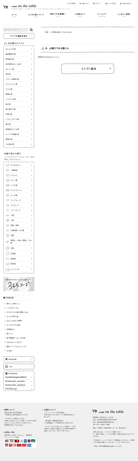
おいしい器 (10, 69)
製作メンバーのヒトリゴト (17, 346)
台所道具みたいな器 (13, 64)
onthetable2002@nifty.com (105, 422)
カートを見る (111, 3)
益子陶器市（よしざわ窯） (17, 338)
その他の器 (10, 144)
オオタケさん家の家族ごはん (17, 312)
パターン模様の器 (12, 79)
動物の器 (9, 94)
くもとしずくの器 (12, 119)
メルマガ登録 (71, 3)
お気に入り (85, 3)
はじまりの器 (11, 49)
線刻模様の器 (11, 54)
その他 (9, 351)
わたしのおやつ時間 (14, 321)
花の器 (8, 74)
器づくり (10, 334)
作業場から (11, 329)
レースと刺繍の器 (12, 134)
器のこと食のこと (13, 304)
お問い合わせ (126, 3)
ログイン (98, 3)
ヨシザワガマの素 (13, 325)
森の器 (8, 124)
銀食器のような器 (12, 129)
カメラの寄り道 (12, 316)
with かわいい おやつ (14, 342)
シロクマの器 (11, 99)
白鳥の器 (9, 114)
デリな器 (9, 89)
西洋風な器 (10, 59)
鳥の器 (8, 104)
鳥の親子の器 (11, 109)
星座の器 (9, 139)
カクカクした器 (11, 84)
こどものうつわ (12, 308)
